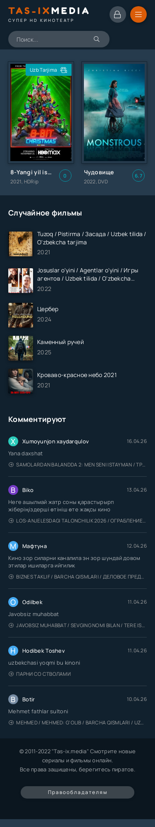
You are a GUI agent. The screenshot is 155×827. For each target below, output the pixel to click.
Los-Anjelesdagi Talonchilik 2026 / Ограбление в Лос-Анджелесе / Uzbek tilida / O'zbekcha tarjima (78, 520)
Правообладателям (77, 792)
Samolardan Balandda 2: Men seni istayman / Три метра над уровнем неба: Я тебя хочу (78, 464)
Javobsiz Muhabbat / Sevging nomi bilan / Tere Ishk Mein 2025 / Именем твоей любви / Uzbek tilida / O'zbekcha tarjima (78, 625)
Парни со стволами (40, 673)
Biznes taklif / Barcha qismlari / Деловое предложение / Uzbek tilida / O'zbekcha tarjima (78, 576)
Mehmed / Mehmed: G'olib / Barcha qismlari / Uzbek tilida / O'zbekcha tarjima (78, 722)
